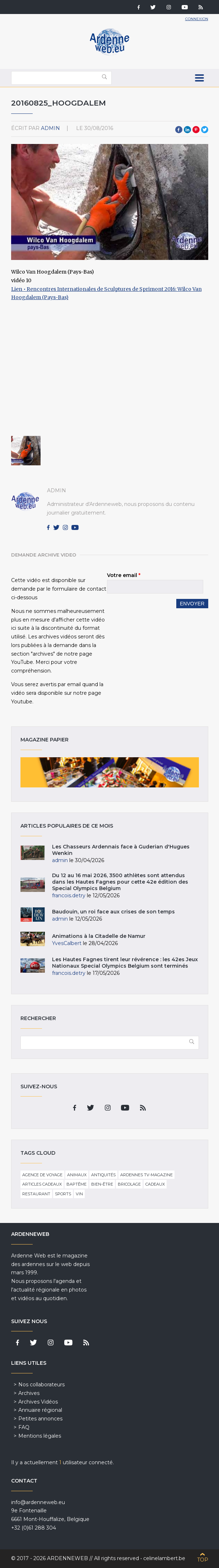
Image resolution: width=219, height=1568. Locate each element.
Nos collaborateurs (41, 1384)
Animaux (77, 1174)
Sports (63, 1193)
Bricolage (129, 1184)
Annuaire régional (40, 1410)
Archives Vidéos (38, 1402)
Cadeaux (155, 1184)
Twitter (204, 129)
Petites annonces (40, 1418)
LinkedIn (187, 129)
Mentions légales (39, 1436)
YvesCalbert (66, 943)
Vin (79, 1193)
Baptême (76, 1184)
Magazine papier (109, 772)
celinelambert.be (164, 1558)
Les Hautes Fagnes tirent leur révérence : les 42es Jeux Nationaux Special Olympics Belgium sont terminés (125, 962)
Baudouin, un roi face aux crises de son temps (113, 911)
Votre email (123, 575)
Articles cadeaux (42, 1184)
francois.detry (68, 895)
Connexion (196, 19)
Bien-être (102, 1184)
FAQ (23, 1427)
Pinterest (196, 129)
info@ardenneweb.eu (38, 1502)
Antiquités (103, 1174)
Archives (28, 1393)
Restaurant (36, 1193)
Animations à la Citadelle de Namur (98, 936)
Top (202, 1560)
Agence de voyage (42, 1174)
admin (50, 128)
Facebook (178, 129)
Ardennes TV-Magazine (146, 1174)
